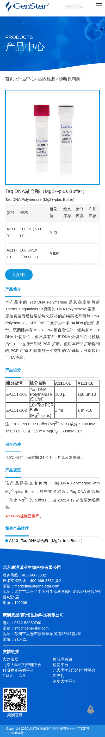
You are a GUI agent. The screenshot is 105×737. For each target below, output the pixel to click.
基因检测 (46, 78)
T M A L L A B (14, 676)
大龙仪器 (10, 659)
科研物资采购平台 (18, 670)
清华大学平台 (64, 681)
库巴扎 (58, 676)
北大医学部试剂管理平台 (74, 670)
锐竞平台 (60, 665)
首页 (9, 78)
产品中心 (26, 78)
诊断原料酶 (70, 78)
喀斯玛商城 (62, 659)
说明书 (19, 275)
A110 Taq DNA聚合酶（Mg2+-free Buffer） (45, 541)
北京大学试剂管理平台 (22, 665)
